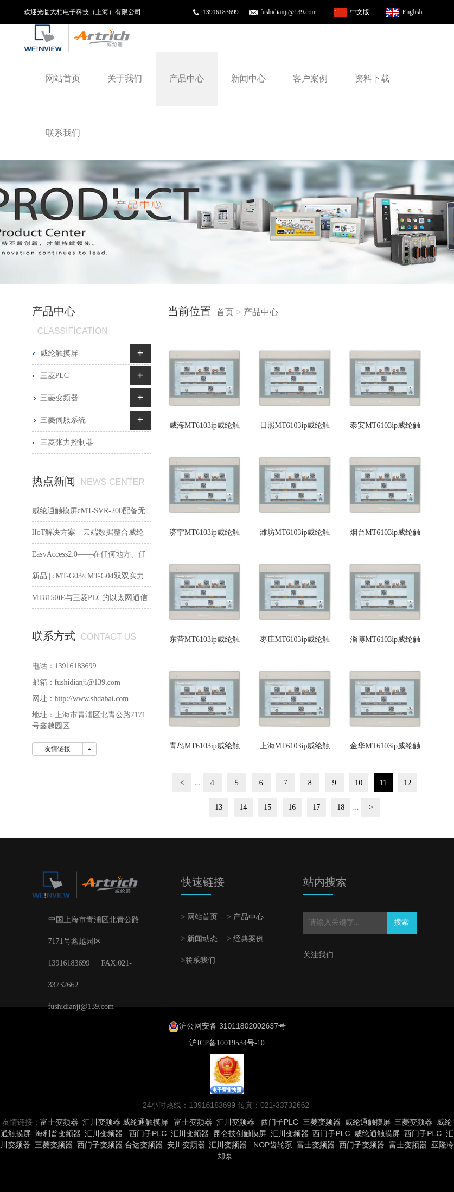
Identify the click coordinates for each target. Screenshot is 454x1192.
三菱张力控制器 (66, 442)
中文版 (359, 12)
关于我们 (124, 78)
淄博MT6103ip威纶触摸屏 (385, 643)
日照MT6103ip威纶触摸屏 (295, 429)
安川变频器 (186, 1144)
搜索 (401, 922)
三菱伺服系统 (63, 420)
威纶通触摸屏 (145, 1122)
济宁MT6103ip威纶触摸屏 (204, 536)
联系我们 (63, 132)
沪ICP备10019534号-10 (226, 1043)
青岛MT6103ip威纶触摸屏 (204, 749)
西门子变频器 (100, 1144)
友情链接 (57, 749)
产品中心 (186, 78)
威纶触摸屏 (59, 353)
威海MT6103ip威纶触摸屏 (204, 429)
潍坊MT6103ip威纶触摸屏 (295, 536)
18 (340, 807)
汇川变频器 (101, 1122)
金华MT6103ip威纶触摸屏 (385, 749)
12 (407, 783)
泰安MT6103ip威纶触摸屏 (385, 429)
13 (218, 807)
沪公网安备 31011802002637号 (232, 1025)
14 (243, 807)
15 (267, 807)
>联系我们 (198, 960)
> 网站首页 (199, 917)
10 (358, 783)
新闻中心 (248, 78)
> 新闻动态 (199, 939)
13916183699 (221, 12)
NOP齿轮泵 (272, 1144)
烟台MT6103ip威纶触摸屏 (385, 536)
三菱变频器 (59, 398)
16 (292, 807)
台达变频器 (144, 1144)
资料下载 (372, 78)
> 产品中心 (245, 917)
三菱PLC (54, 375)
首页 (225, 312)
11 (383, 783)
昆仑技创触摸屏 (239, 1133)
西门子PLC (279, 1122)
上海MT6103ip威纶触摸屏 (295, 749)
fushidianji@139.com (288, 12)
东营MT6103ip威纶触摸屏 (204, 643)
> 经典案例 (245, 939)
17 (316, 807)
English (412, 12)
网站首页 (63, 78)
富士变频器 (59, 1122)
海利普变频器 (58, 1133)
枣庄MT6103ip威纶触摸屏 (295, 643)
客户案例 (310, 78)
